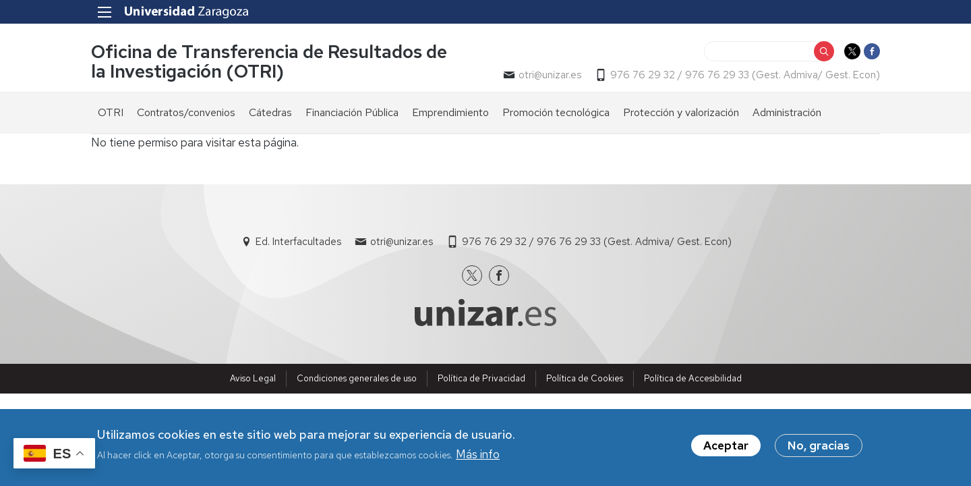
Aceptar (725, 448)
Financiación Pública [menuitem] (352, 112)
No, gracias (819, 448)
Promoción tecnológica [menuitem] (556, 112)
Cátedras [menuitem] (270, 112)
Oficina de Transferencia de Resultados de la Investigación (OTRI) (269, 61)
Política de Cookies (584, 378)
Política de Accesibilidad (693, 378)
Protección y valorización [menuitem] (681, 112)
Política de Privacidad (481, 378)
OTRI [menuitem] (110, 112)
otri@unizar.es (550, 75)
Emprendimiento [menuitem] (450, 112)
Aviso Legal (253, 378)
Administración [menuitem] (787, 112)
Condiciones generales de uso (357, 378)
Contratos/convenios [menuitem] (186, 112)
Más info (478, 457)
